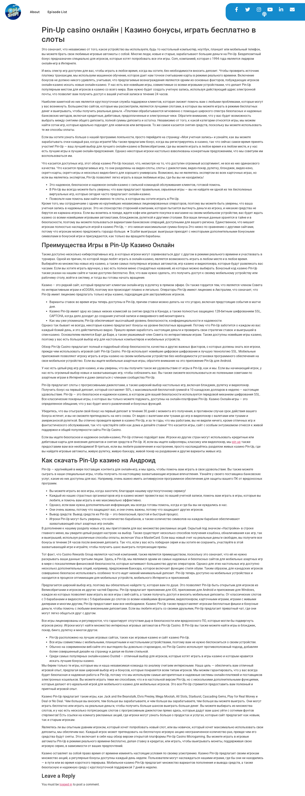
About (35, 12)
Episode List (57, 12)
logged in (66, 784)
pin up (236, 442)
